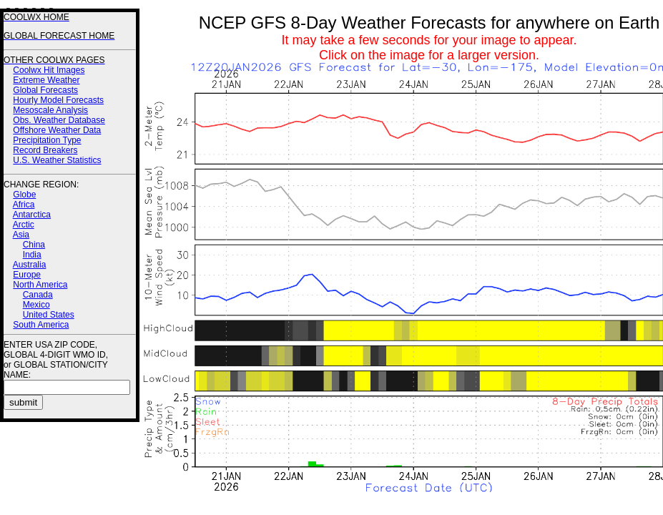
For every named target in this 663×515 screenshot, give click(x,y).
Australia (29, 265)
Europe (27, 275)
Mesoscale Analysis (50, 110)
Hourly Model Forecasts (58, 100)
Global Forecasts (45, 90)
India (32, 255)
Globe (24, 195)
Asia (21, 235)
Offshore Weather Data (57, 130)
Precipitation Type (47, 140)
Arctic (23, 225)
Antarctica (32, 215)
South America (41, 325)
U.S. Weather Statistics (57, 160)
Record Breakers (45, 150)
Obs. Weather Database (59, 120)
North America (40, 285)
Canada (38, 295)
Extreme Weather (46, 80)
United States (48, 315)
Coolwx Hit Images (48, 70)
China (34, 245)
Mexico (36, 305)
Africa (24, 205)
